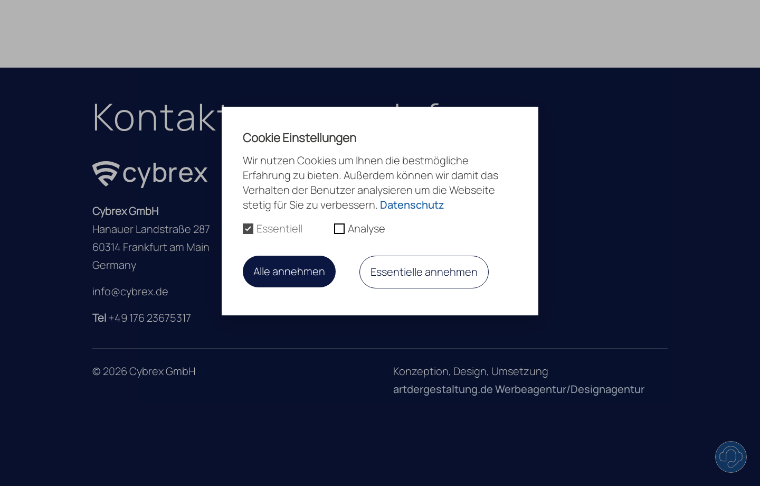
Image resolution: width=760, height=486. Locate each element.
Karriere (500, 33)
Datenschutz (412, 205)
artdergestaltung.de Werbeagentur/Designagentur (518, 389)
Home (313, 33)
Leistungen (435, 33)
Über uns (367, 33)
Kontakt (556, 33)
